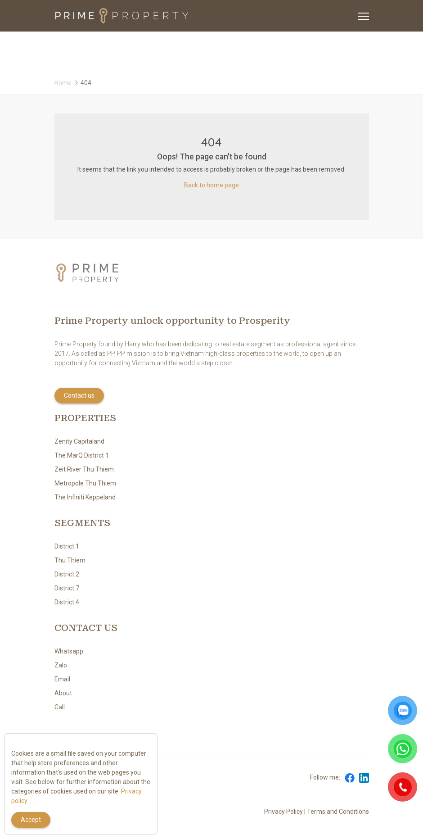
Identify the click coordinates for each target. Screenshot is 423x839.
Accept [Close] (31, 819)
